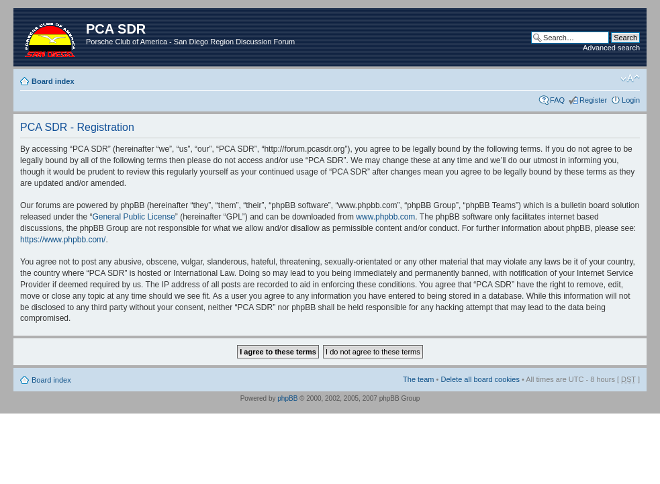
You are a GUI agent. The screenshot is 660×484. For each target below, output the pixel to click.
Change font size (630, 78)
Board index (53, 81)
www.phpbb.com (385, 217)
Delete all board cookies (479, 379)
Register (593, 100)
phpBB (287, 398)
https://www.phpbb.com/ (62, 239)
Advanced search (611, 48)
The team (418, 379)
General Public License (133, 217)
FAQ (557, 100)
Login (631, 100)
